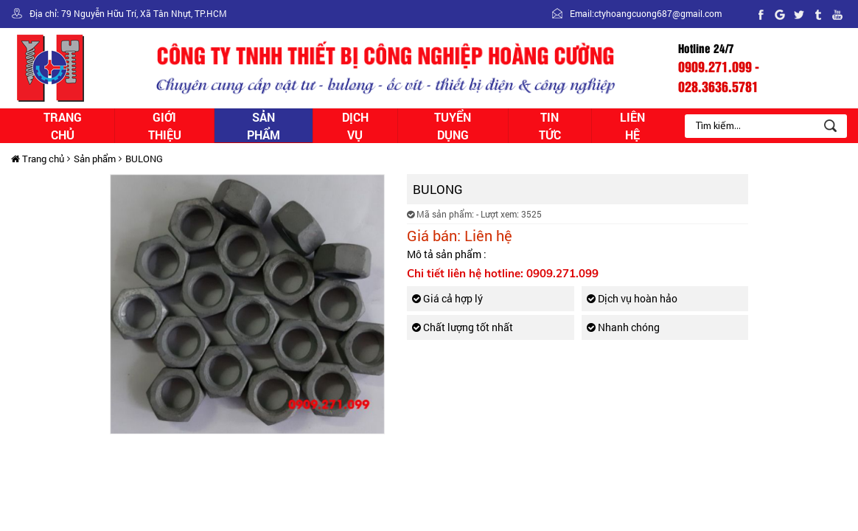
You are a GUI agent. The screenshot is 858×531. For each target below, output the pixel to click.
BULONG (144, 158)
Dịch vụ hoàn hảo (632, 298)
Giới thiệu (164, 125)
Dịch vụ (355, 125)
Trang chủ (62, 125)
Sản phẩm (263, 125)
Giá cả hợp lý (447, 298)
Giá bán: (434, 235)
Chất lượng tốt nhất (462, 327)
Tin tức (550, 125)
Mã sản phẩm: (440, 214)
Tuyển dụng (452, 125)
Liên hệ (632, 125)
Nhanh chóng (623, 327)
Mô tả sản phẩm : (446, 254)
